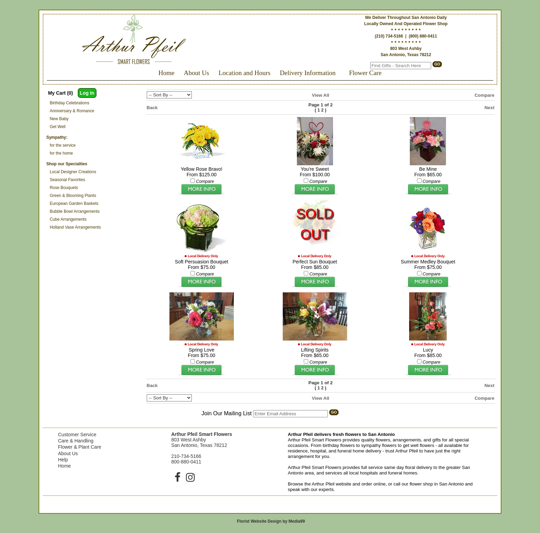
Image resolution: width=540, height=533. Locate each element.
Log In (87, 93)
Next (490, 107)
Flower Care (365, 72)
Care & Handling (75, 440)
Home (166, 72)
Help (63, 459)
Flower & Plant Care (79, 447)
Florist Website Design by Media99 (271, 521)
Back (152, 107)
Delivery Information (308, 72)
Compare (485, 95)
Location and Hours (244, 72)
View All (320, 95)
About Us (196, 72)
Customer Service (77, 434)
